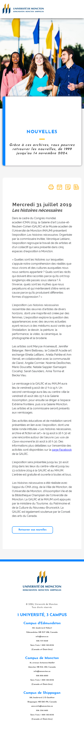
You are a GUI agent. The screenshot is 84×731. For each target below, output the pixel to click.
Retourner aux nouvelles (32, 530)
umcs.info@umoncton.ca (42, 706)
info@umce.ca (42, 637)
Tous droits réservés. (42, 607)
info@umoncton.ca (42, 671)
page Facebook (62, 449)
